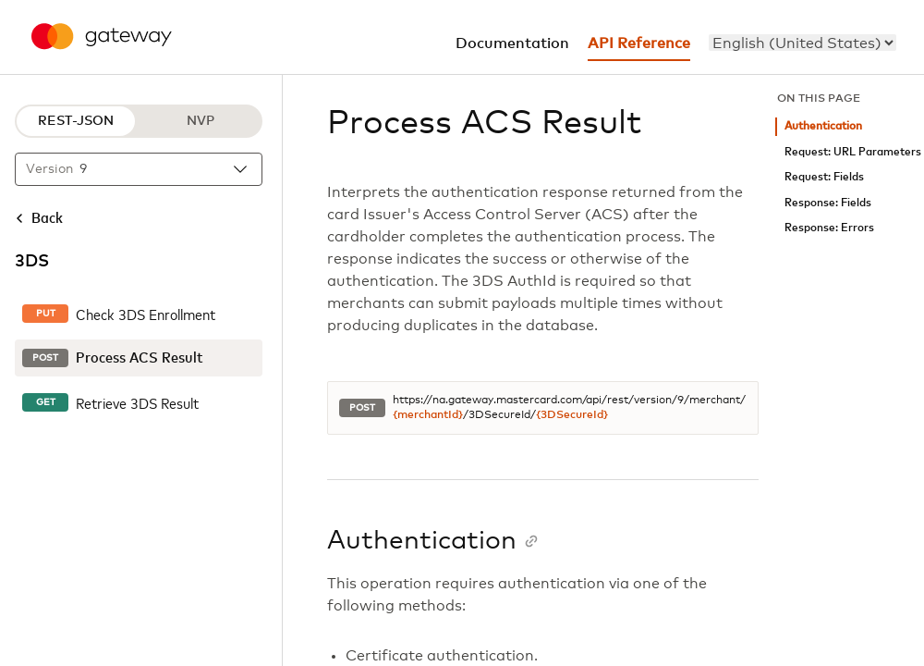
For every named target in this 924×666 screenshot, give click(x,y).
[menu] (802, 42)
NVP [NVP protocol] (200, 121)
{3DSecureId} (572, 415)
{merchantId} (428, 415)
